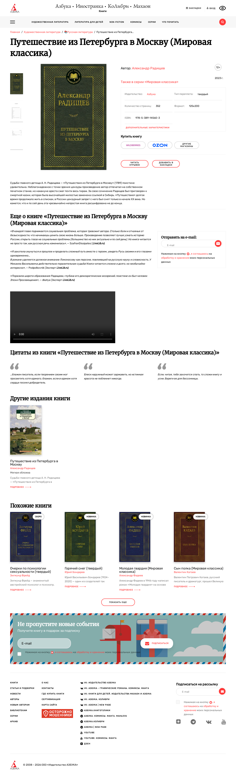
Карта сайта (49, 705)
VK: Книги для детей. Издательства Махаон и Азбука (117, 694)
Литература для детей (89, 22)
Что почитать (170, 22)
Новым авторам (20, 705)
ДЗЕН (87, 744)
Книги (103, 11)
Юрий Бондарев (75, 572)
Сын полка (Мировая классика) (198, 568)
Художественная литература (50, 22)
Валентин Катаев (185, 572)
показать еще (118, 602)
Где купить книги (53, 694)
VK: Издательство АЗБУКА (100, 683)
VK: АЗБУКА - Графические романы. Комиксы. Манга (116, 688)
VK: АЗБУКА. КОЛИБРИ (97, 699)
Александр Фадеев (131, 575)
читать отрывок (134, 163)
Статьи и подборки (22, 688)
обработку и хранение (175, 257)
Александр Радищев (148, 68)
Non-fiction (117, 22)
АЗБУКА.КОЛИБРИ (94, 721)
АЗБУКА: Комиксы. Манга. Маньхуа (105, 716)
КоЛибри (118, 6)
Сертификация (51, 699)
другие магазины (186, 145)
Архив (14, 721)
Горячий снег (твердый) (83, 568)
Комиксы (136, 22)
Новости (15, 694)
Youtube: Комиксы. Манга (100, 738)
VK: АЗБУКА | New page (97, 705)
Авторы (14, 699)
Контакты (48, 688)
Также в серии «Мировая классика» (149, 82)
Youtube (89, 732)
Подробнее (20, 487)
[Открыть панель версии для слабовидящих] (222, 8)
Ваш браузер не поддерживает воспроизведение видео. (62, 317)
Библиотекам (18, 710)
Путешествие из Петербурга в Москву (34, 462)
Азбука (63, 6)
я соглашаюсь (199, 253)
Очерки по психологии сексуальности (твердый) (30, 570)
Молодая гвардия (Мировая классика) (141, 570)
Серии (152, 22)
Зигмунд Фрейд (20, 575)
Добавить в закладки (166, 163)
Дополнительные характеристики (147, 127)
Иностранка (89, 6)
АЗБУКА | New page (95, 727)
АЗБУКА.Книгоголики (97, 710)
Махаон (141, 6)
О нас (45, 683)
